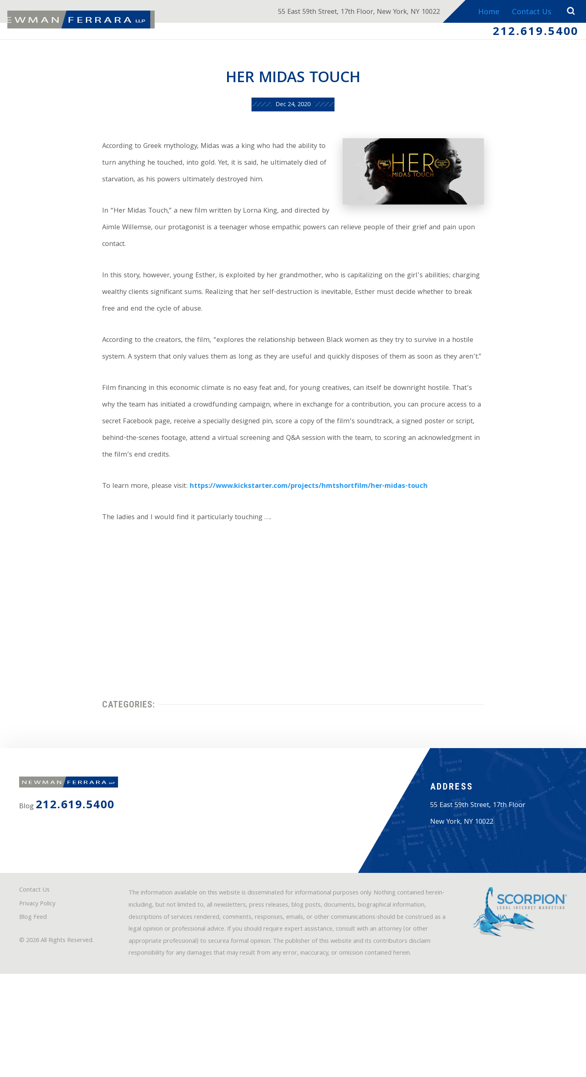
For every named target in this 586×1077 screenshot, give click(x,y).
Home (486, 13)
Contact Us (530, 13)
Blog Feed (36, 1001)
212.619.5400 (532, 33)
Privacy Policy (41, 986)
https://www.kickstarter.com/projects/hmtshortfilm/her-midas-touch (306, 525)
